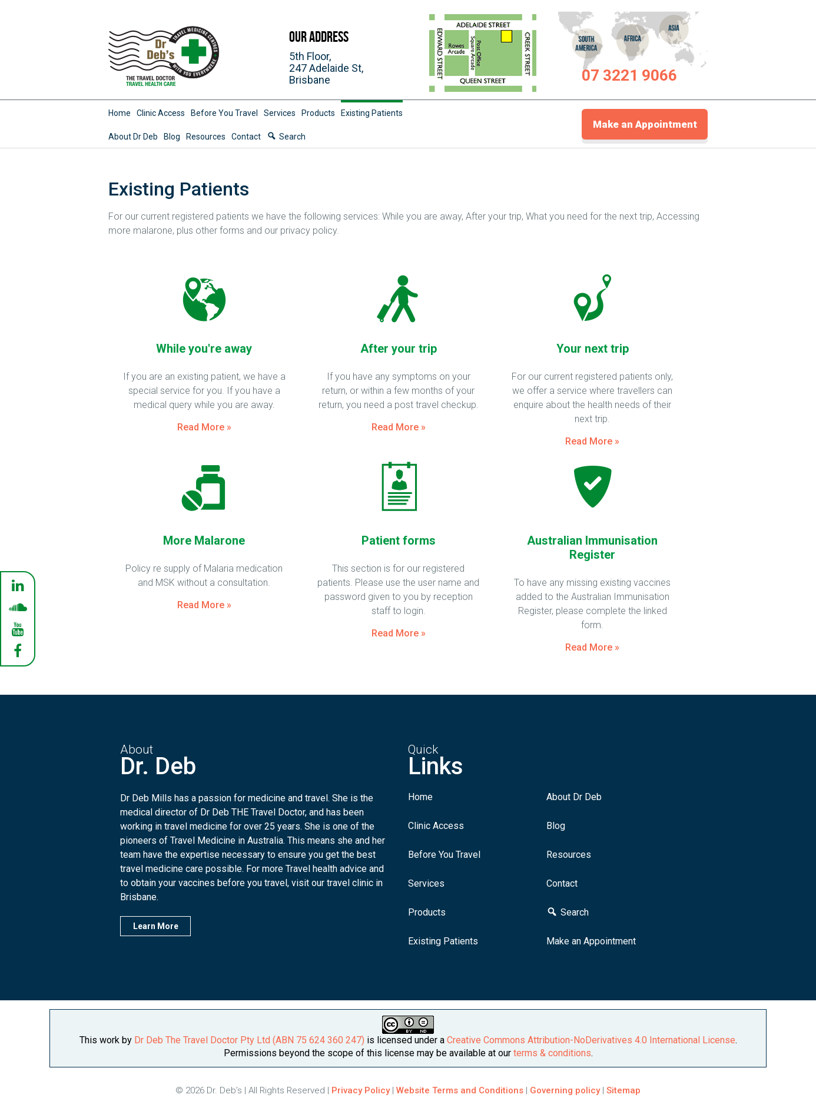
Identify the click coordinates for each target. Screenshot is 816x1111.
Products (318, 113)
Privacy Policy (360, 1090)
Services (280, 113)
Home (119, 113)
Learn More (155, 926)
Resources (205, 136)
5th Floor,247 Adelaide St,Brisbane (326, 68)
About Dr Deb (133, 136)
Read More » (204, 427)
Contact (246, 136)
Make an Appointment (645, 124)
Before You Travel (224, 113)
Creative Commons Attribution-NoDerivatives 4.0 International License (591, 1040)
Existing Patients (372, 113)
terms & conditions (552, 1053)
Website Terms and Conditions (459, 1090)
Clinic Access (161, 113)
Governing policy (566, 1090)
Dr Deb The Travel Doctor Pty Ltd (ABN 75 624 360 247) (249, 1040)
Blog (172, 136)
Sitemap (623, 1090)
